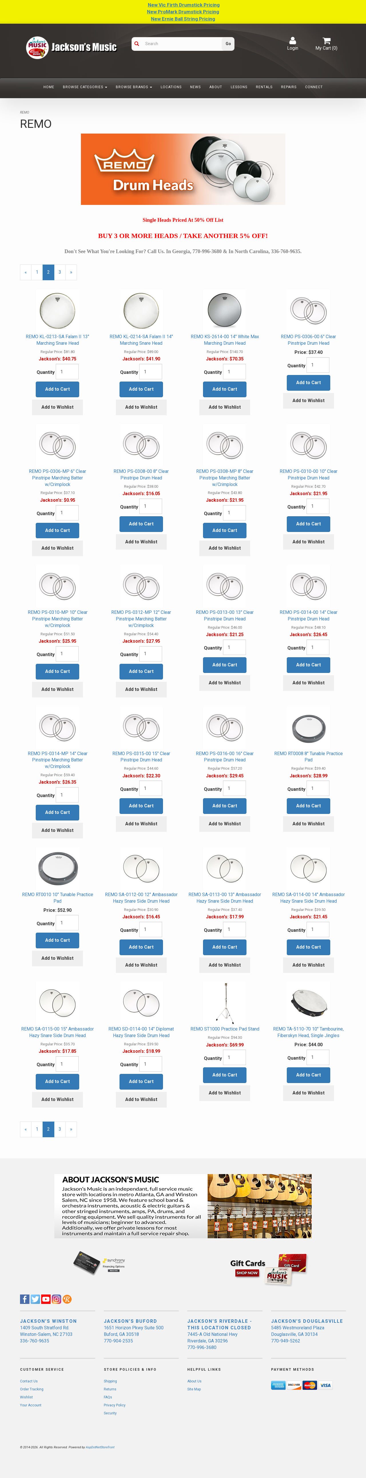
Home (48, 87)
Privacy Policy (115, 1405)
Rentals (264, 87)
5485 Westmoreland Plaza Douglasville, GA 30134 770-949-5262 (297, 1334)
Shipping (110, 1381)
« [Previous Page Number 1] (28, 274)
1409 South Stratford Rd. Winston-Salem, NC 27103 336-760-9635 (46, 1334)
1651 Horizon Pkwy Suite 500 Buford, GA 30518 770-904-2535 (134, 1334)
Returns (110, 1389)
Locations (171, 87)
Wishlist (26, 1397)
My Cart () (326, 44)
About (215, 87)
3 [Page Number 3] (62, 272)
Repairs (289, 87)
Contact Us (29, 1381)
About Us (194, 1381)
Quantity (46, 372)
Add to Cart (57, 389)
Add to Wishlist (57, 407)
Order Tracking (31, 1389)
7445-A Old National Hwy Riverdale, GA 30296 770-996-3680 (212, 1341)
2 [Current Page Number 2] (50, 274)
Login (292, 44)
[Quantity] (67, 371)
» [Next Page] (73, 274)
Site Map (194, 1389)
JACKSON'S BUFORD (130, 1321)
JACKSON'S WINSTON (48, 1321)
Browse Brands (134, 87)
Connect (314, 87)
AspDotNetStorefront (100, 1447)
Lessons (239, 87)
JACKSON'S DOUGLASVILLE (307, 1321)
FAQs (108, 1397)
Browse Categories (85, 87)
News (195, 87)
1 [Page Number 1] (39, 272)
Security (110, 1413)
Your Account (30, 1405)
